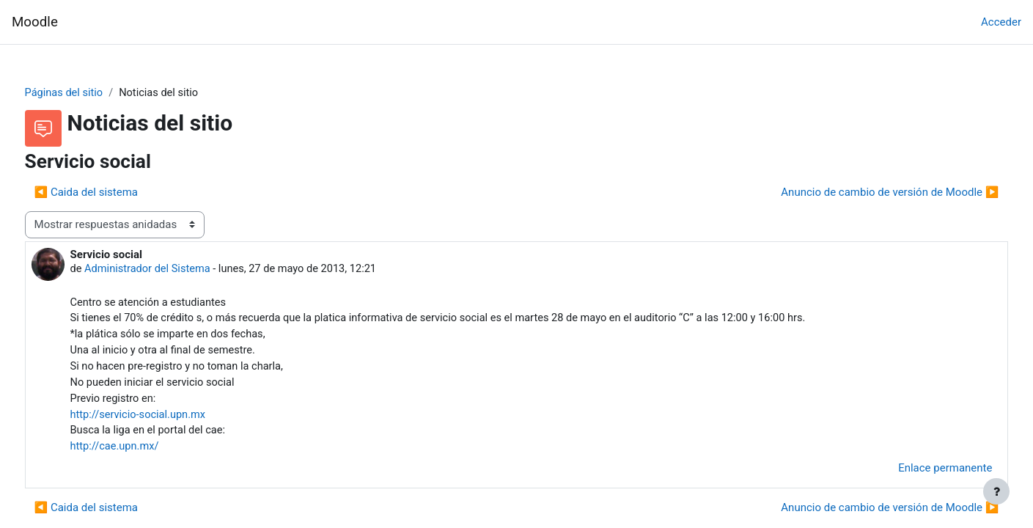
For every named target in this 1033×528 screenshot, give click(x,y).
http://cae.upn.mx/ (143, 452)
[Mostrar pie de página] (996, 491)
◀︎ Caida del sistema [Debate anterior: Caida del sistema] (113, 192)
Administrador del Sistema (177, 269)
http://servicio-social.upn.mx (167, 419)
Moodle (35, 22)
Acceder (1001, 22)
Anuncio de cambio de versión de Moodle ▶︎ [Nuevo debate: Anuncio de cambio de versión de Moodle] (862, 192)
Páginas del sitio (92, 93)
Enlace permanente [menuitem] (918, 473)
